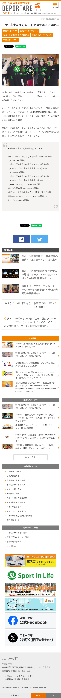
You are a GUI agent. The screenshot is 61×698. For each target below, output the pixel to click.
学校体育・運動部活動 (16, 480)
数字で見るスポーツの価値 (18, 537)
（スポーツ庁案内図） (42, 667)
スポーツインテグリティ (17, 511)
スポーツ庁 (10, 658)
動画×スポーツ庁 (10, 31)
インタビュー (12, 546)
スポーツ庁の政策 (14, 471)
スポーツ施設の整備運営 (17, 498)
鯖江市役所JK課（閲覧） (24, 188)
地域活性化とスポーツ (16, 502)
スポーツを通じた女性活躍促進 (16, 35)
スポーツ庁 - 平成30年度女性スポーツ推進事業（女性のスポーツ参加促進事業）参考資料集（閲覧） (28, 168)
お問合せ (9, 676)
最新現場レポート (10, 40)
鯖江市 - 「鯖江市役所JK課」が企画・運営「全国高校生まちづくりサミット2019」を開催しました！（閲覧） (29, 196)
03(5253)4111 (24, 671)
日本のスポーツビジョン (42, 35)
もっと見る (30, 457)
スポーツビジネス (14, 507)
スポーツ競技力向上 (15, 489)
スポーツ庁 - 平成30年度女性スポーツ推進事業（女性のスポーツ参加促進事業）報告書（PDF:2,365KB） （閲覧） (28, 180)
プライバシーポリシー (25, 676)
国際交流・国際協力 (15, 493)
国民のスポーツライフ (29, 31)
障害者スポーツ (13, 520)
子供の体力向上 (13, 476)
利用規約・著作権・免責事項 (17, 679)
